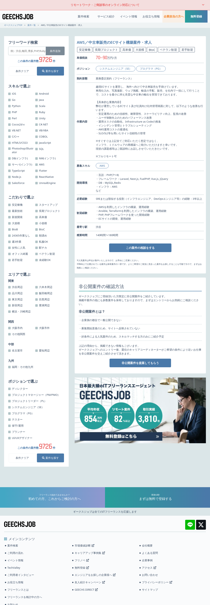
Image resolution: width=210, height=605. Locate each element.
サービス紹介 (106, 16)
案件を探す (50, 71)
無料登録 (196, 16)
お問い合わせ (150, 575)
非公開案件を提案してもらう (140, 363)
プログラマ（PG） (151, 68)
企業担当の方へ (174, 16)
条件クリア (22, 71)
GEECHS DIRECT (86, 589)
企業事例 (147, 560)
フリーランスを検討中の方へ (24, 597)
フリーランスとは (18, 589)
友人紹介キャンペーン (90, 582)
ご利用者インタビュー (20, 575)
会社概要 (147, 545)
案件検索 (83, 16)
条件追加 (55, 51)
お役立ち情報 (151, 16)
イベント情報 (128, 16)
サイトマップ (150, 589)
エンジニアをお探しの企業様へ (95, 575)
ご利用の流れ (15, 553)
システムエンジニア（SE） (115, 68)
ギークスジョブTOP (13, 25)
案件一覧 (31, 25)
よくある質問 (150, 553)
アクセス (149, 567)
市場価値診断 (84, 545)
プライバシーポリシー (157, 582)
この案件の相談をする (140, 248)
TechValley (13, 567)
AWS (102, 166)
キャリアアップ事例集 (90, 553)
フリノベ (82, 560)
